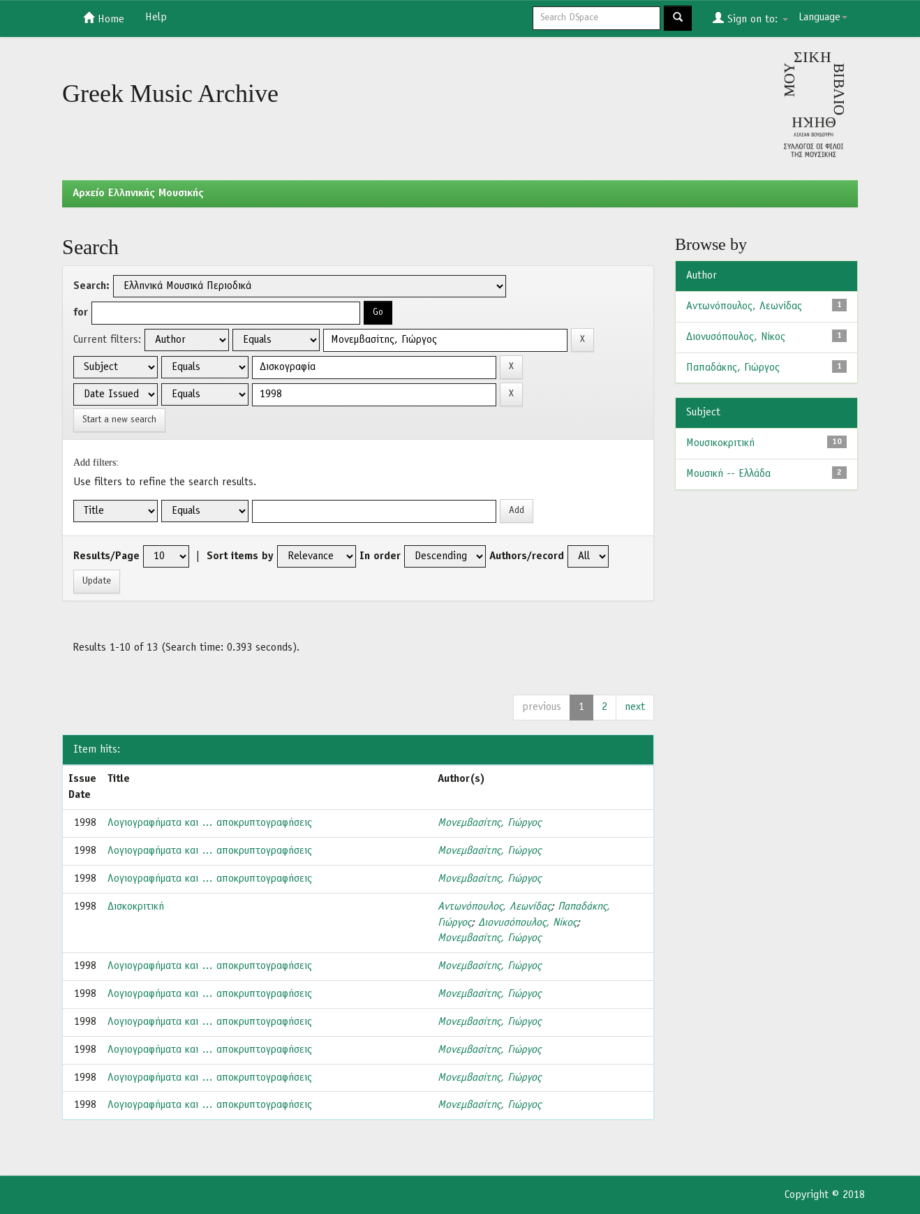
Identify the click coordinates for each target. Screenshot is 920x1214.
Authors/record (526, 556)
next (635, 707)
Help (156, 17)
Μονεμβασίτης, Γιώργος (489, 823)
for (80, 312)
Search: (91, 286)
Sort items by (240, 556)
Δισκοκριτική (135, 906)
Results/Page (106, 556)
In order (380, 556)
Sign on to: (750, 18)
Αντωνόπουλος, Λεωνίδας (494, 906)
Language (823, 17)
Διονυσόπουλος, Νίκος (527, 922)
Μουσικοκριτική (720, 443)
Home (103, 18)
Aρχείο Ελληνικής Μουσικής (138, 193)
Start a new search (119, 420)
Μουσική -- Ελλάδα (728, 474)
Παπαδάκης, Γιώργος (733, 367)
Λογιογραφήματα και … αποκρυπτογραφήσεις (209, 823)
